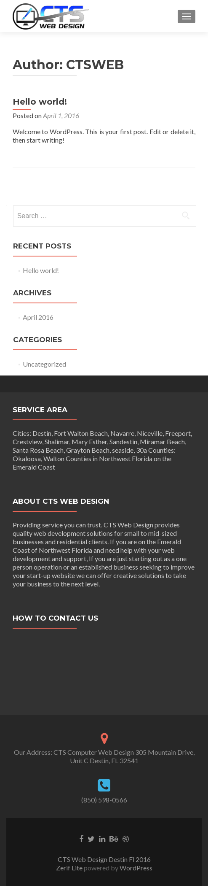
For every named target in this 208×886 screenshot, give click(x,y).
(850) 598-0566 (104, 800)
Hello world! (40, 102)
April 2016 (38, 317)
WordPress (135, 868)
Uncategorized (44, 364)
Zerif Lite (70, 868)
